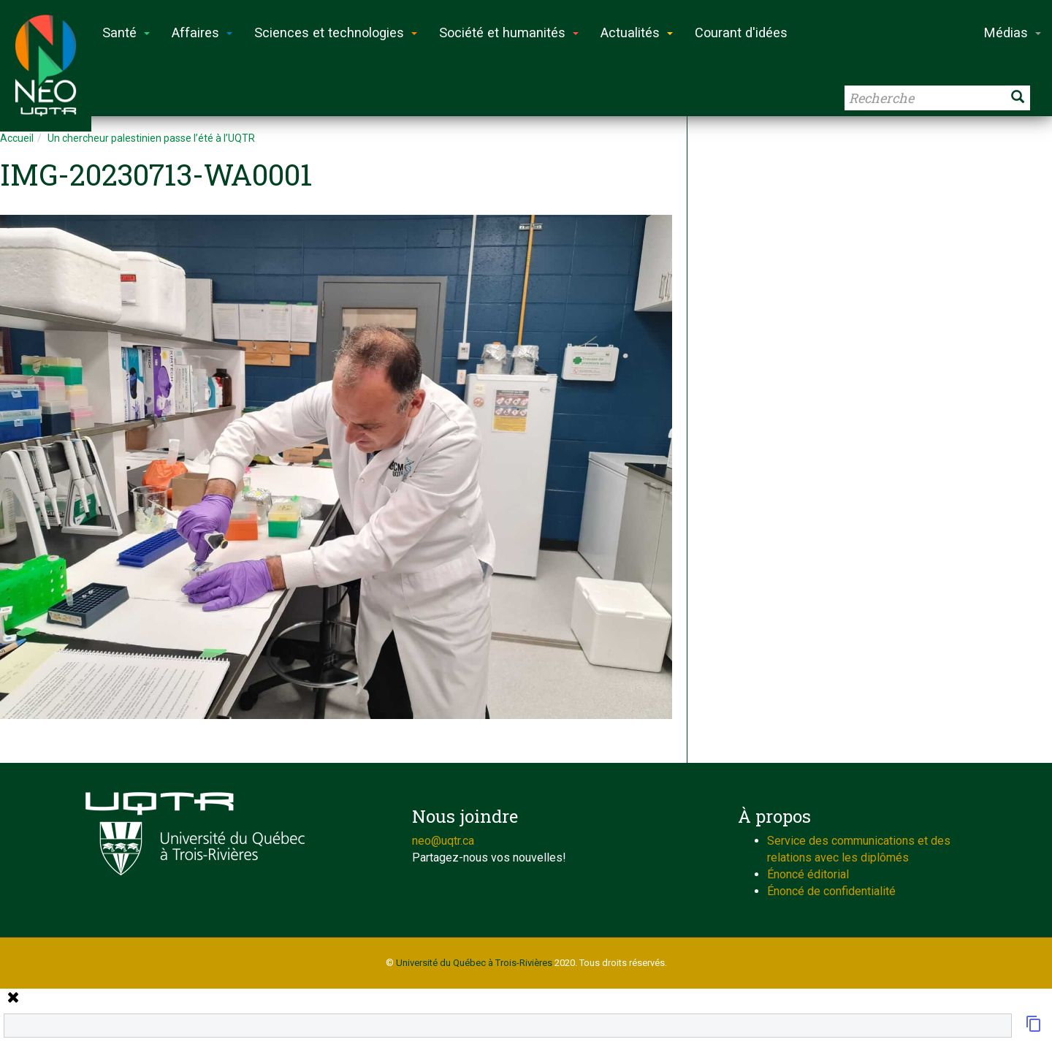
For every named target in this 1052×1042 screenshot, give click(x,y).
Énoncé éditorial (808, 874)
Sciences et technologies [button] (335, 32)
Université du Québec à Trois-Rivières (474, 962)
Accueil (17, 138)
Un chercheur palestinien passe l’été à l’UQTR (151, 138)
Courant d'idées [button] (741, 32)
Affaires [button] (202, 32)
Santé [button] (126, 32)
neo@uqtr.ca (443, 841)
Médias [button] (1012, 32)
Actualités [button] (637, 32)
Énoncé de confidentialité (831, 891)
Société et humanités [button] (509, 32)
